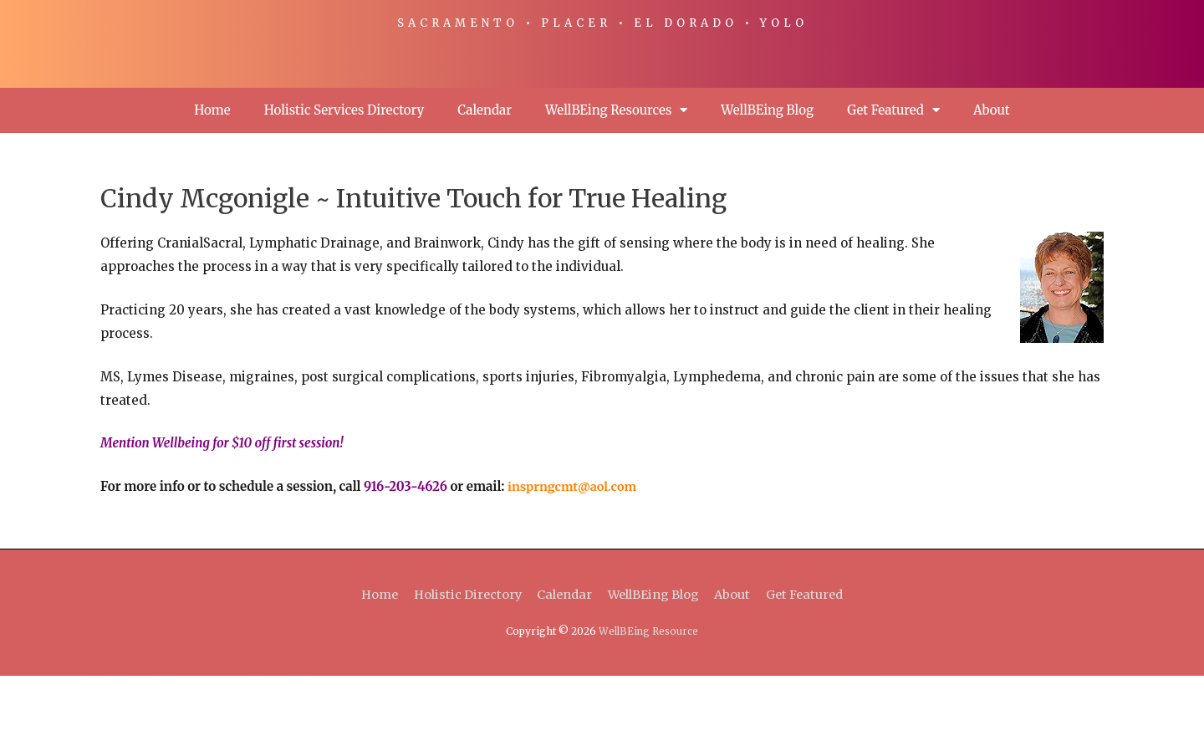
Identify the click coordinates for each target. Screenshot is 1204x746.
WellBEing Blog (767, 180)
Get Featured (893, 180)
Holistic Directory (460, 664)
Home (212, 180)
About (991, 180)
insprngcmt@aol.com (574, 557)
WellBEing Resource (649, 701)
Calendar (484, 180)
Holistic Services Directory (344, 180)
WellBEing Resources (616, 180)
